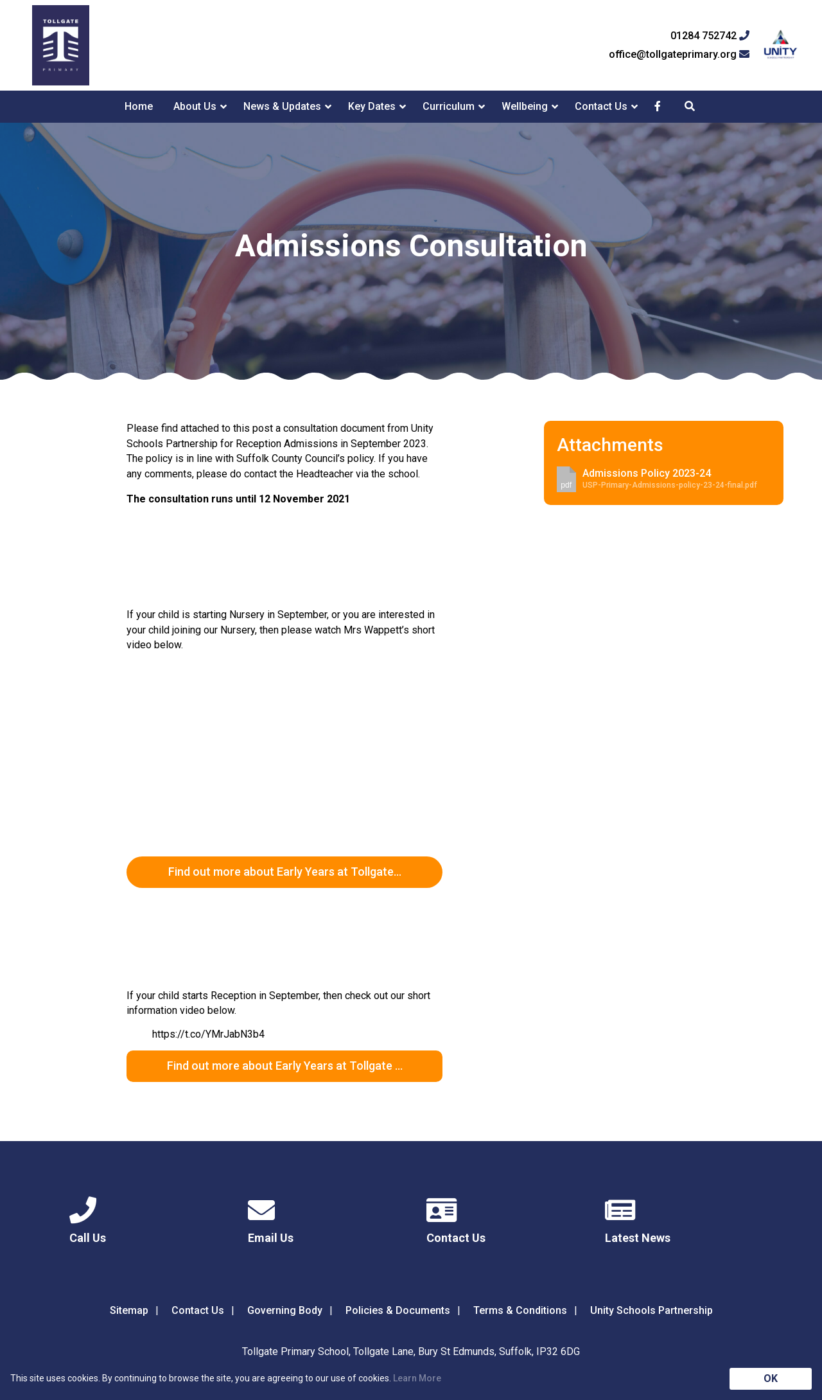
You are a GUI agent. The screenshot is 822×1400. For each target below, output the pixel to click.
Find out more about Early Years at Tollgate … (285, 1065)
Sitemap (129, 1310)
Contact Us (601, 106)
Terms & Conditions (520, 1310)
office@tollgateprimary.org (679, 54)
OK (771, 1378)
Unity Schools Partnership (651, 1310)
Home (139, 106)
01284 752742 (709, 36)
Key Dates (372, 106)
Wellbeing (525, 106)
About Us (194, 106)
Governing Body (284, 1310)
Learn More (417, 1378)
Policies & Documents (397, 1310)
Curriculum (449, 106)
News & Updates (282, 106)
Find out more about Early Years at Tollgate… (284, 871)
